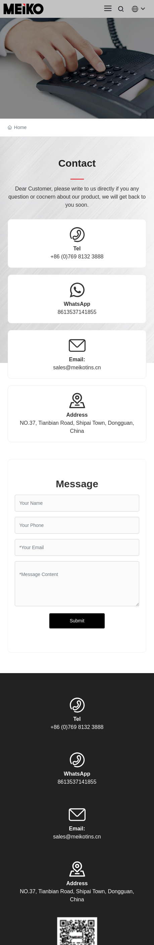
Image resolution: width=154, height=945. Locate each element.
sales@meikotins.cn (77, 367)
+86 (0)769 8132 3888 (77, 256)
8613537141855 (77, 312)
